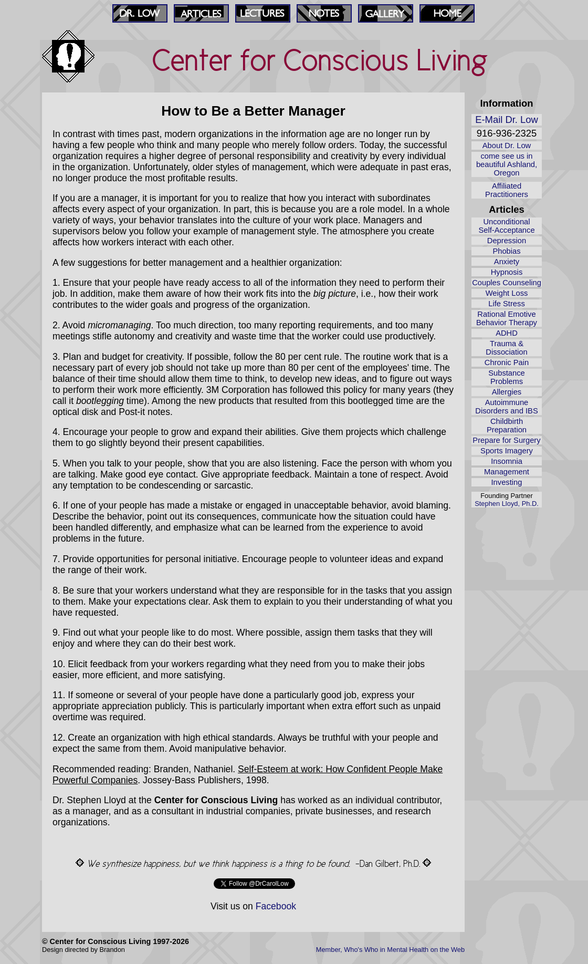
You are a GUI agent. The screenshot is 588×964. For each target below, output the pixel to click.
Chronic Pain (507, 362)
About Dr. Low (506, 145)
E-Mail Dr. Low (506, 119)
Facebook (276, 906)
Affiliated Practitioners (506, 190)
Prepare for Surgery (506, 440)
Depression (506, 240)
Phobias (506, 251)
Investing (506, 482)
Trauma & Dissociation (506, 347)
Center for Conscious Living (320, 60)
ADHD (507, 333)
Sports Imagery (506, 451)
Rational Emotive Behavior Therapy (506, 318)
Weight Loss (507, 293)
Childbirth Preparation (507, 425)
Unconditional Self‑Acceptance (506, 225)
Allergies (506, 392)
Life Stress (506, 303)
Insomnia (506, 461)
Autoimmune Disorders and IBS (506, 406)
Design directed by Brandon (83, 949)
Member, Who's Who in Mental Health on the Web (390, 949)
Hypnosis (507, 272)
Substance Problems (506, 377)
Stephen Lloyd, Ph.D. (507, 503)
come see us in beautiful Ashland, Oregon (506, 164)
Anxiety (506, 261)
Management (506, 472)
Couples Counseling (506, 282)
